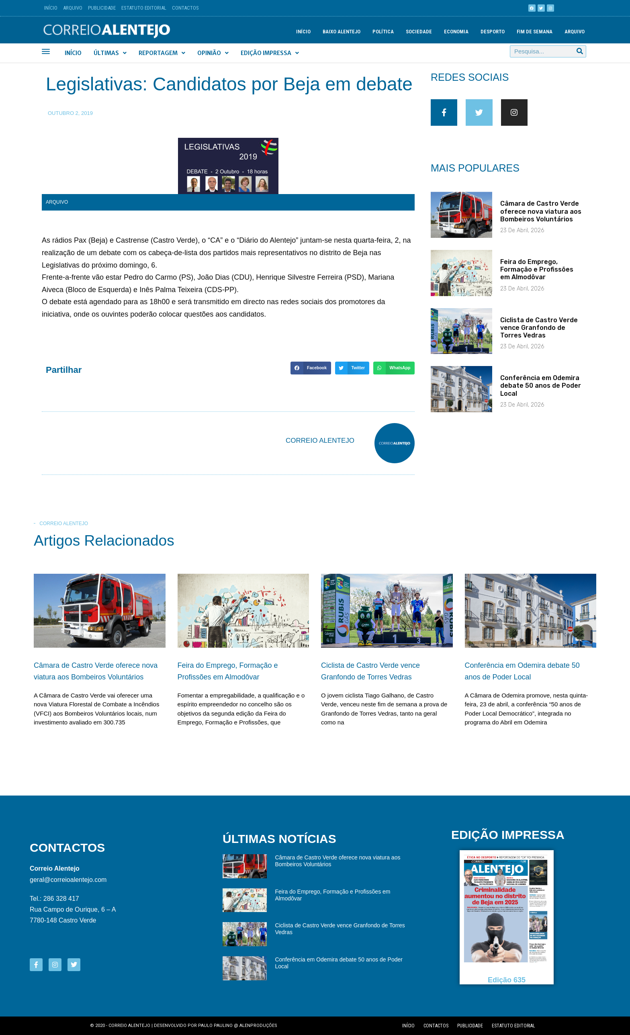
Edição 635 (507, 980)
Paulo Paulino (215, 1025)
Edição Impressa (270, 53)
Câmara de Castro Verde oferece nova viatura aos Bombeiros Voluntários (540, 216)
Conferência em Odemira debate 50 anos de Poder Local (540, 390)
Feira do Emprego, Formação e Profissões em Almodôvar (536, 274)
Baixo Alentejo (341, 32)
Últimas (110, 53)
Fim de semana (534, 32)
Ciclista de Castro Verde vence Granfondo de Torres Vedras (539, 332)
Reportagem (162, 53)
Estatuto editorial (513, 1026)
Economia (456, 32)
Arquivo (72, 8)
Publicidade (102, 8)
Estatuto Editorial (143, 8)
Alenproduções (258, 1025)
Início (50, 8)
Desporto (493, 32)
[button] (310, 368)
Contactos (185, 8)
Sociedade (419, 32)
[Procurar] (580, 51)
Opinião (213, 53)
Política (383, 32)
